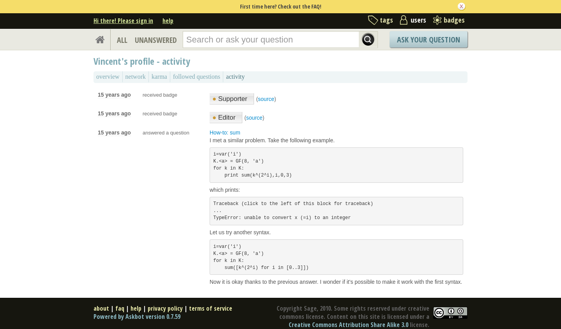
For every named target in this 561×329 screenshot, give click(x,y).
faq (119, 308)
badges (454, 20)
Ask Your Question (428, 39)
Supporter (230, 99)
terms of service (210, 308)
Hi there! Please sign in (123, 20)
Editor (224, 117)
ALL (122, 40)
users (418, 20)
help (167, 20)
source (266, 99)
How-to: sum (225, 132)
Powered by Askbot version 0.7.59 (137, 316)
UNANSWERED (156, 40)
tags (386, 20)
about (101, 308)
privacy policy (165, 308)
